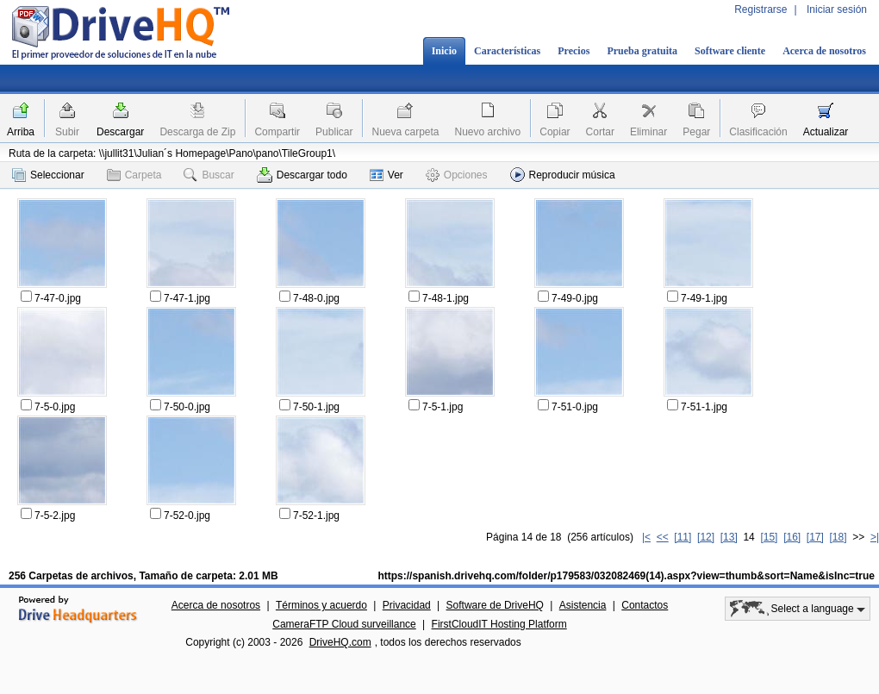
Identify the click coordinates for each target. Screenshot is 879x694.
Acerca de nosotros (824, 51)
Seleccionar (48, 175)
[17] (815, 537)
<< (663, 537)
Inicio (444, 51)
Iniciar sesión (837, 9)
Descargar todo (302, 175)
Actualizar (826, 132)
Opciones (457, 175)
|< (646, 537)
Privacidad (407, 605)
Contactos (644, 605)
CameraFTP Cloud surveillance (344, 624)
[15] (768, 537)
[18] (838, 537)
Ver (386, 175)
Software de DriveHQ (495, 605)
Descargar (120, 132)
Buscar (209, 175)
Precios (573, 51)
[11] (682, 537)
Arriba (20, 132)
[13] (729, 537)
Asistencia (583, 605)
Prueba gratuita (642, 51)
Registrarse (760, 9)
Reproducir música (562, 174)
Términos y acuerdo (321, 605)
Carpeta (134, 175)
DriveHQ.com (340, 642)
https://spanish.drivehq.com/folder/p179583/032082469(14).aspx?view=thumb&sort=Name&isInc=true (626, 576)
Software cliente (730, 51)
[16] (792, 537)
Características (507, 51)
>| (874, 537)
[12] (705, 537)
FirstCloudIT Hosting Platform (499, 624)
